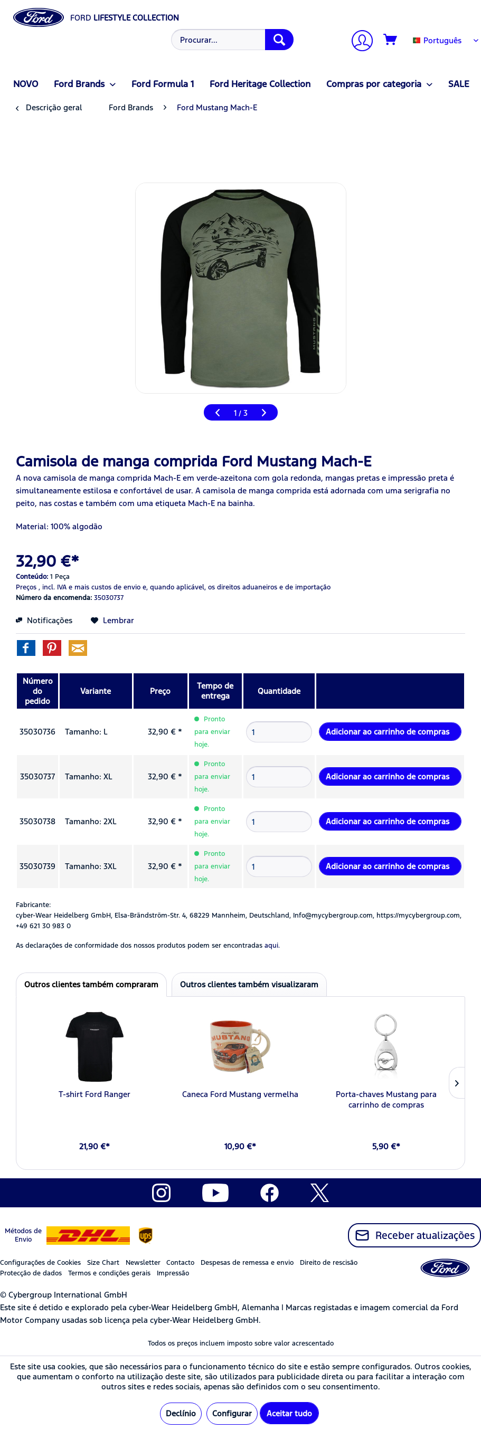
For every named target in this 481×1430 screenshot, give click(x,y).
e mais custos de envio (104, 587)
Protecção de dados (31, 1273)
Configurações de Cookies (40, 1263)
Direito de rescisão (328, 1263)
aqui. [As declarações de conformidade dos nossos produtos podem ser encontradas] (272, 945)
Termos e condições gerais (109, 1273)
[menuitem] (231, 39)
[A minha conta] (358, 42)
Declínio (181, 1413)
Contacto (180, 1263)
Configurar (232, 1413)
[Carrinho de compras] (390, 40)
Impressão (173, 1273)
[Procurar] (279, 39)
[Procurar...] (232, 39)
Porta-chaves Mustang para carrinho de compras (386, 1099)
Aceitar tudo (289, 1413)
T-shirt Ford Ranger (94, 1094)
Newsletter (143, 1263)
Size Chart (103, 1263)
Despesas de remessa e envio (247, 1263)
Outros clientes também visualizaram (249, 984)
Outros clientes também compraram (91, 984)
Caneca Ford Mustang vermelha (240, 1094)
